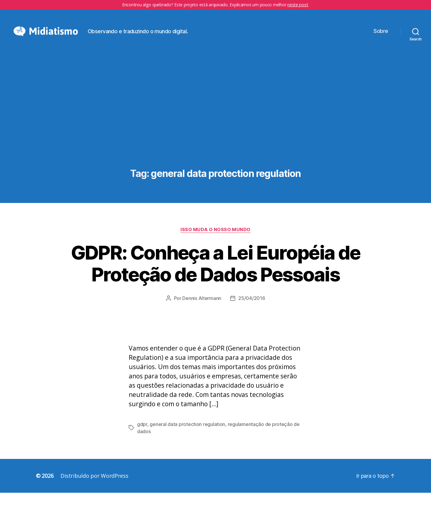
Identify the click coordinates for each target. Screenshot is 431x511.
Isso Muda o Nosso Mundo (215, 248)
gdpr (142, 442)
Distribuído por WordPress (94, 494)
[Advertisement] (215, 136)
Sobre (381, 40)
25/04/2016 (251, 316)
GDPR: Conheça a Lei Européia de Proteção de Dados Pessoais (215, 281)
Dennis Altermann (201, 316)
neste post (297, 4)
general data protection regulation (187, 442)
